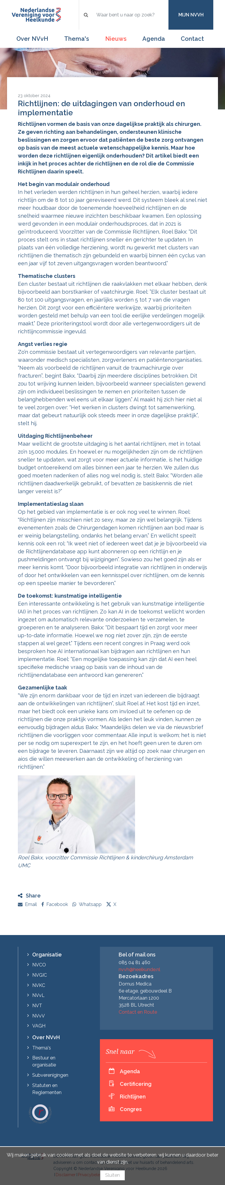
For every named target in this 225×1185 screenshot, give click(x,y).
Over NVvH (32, 38)
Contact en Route (138, 1012)
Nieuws (116, 38)
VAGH (38, 1026)
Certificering (135, 1084)
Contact (192, 38)
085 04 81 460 (134, 962)
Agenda (153, 38)
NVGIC (39, 975)
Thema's (76, 38)
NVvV (38, 1016)
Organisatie (47, 954)
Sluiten (112, 1175)
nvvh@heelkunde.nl (139, 969)
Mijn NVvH (191, 15)
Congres (131, 1109)
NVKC (38, 985)
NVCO (39, 965)
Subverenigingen (50, 1075)
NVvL (38, 995)
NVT (37, 1005)
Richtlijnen (133, 1096)
